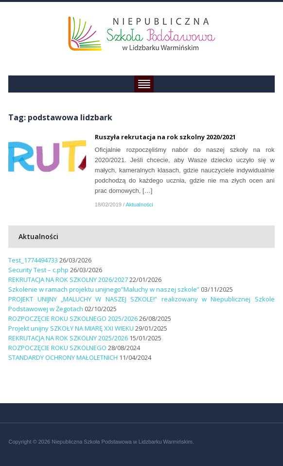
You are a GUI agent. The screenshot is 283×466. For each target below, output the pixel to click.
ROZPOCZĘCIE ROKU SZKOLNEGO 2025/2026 (73, 318)
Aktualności (139, 204)
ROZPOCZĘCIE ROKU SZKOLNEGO (57, 347)
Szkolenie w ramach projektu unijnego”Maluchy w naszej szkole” (103, 289)
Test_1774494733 (33, 260)
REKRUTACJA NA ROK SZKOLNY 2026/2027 (68, 279)
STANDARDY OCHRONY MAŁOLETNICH (63, 357)
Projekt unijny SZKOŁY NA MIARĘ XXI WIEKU (71, 328)
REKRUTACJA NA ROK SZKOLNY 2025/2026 (68, 338)
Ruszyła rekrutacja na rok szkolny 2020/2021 (165, 136)
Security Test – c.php (38, 269)
